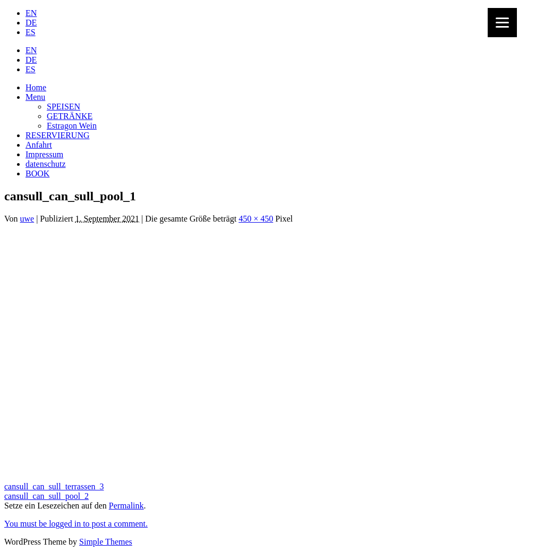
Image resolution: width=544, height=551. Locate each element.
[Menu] (502, 22)
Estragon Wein (72, 125)
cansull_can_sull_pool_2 (46, 496)
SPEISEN (63, 106)
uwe (27, 218)
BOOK (37, 173)
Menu (35, 96)
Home (36, 87)
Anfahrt (39, 144)
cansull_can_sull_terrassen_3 (54, 486)
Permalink (126, 505)
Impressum (44, 154)
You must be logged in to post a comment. (76, 523)
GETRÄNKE (69, 116)
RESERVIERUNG (58, 135)
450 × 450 (256, 218)
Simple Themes (105, 541)
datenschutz (46, 163)
